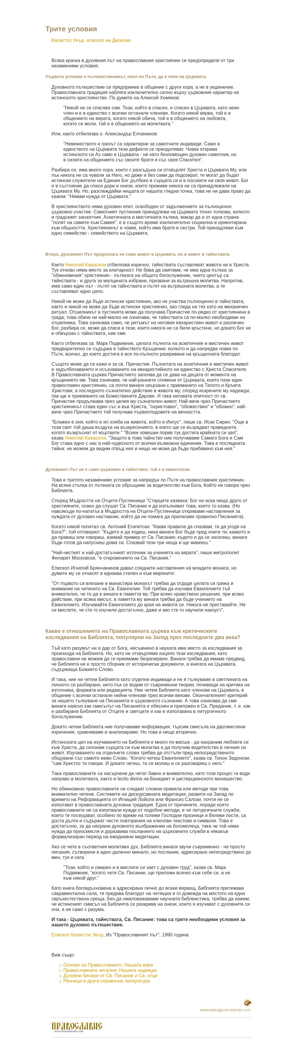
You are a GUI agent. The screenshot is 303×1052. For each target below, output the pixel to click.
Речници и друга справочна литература (106, 980)
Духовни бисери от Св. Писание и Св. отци (110, 975)
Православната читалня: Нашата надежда (110, 970)
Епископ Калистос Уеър (77, 934)
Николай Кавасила (85, 264)
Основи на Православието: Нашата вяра (108, 964)
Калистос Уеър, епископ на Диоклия (90, 40)
